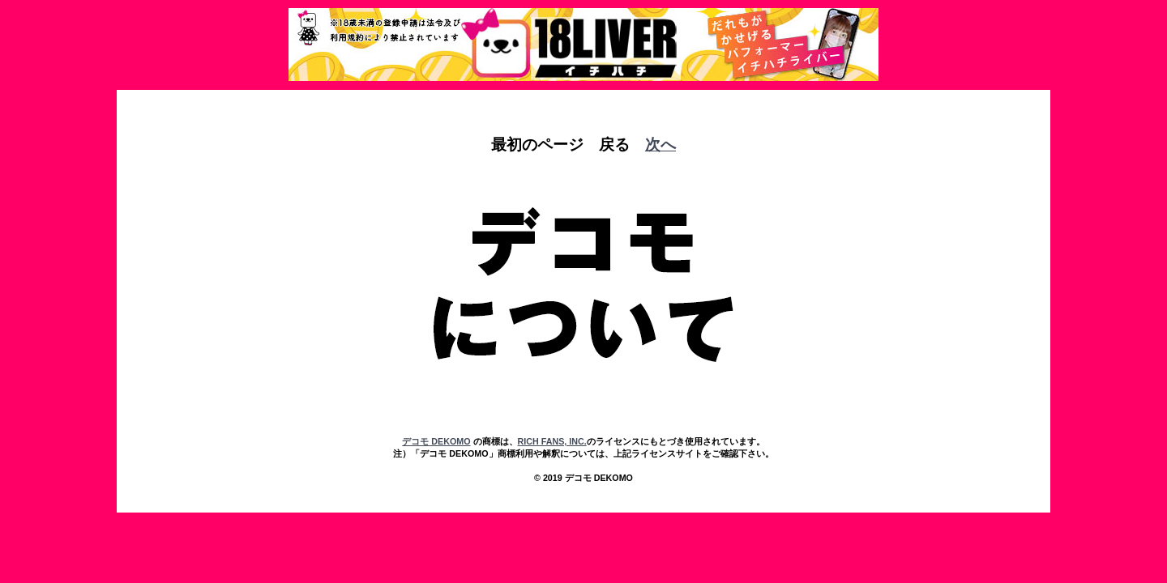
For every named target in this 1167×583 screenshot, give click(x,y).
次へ (660, 144)
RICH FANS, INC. (552, 441)
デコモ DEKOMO (436, 441)
